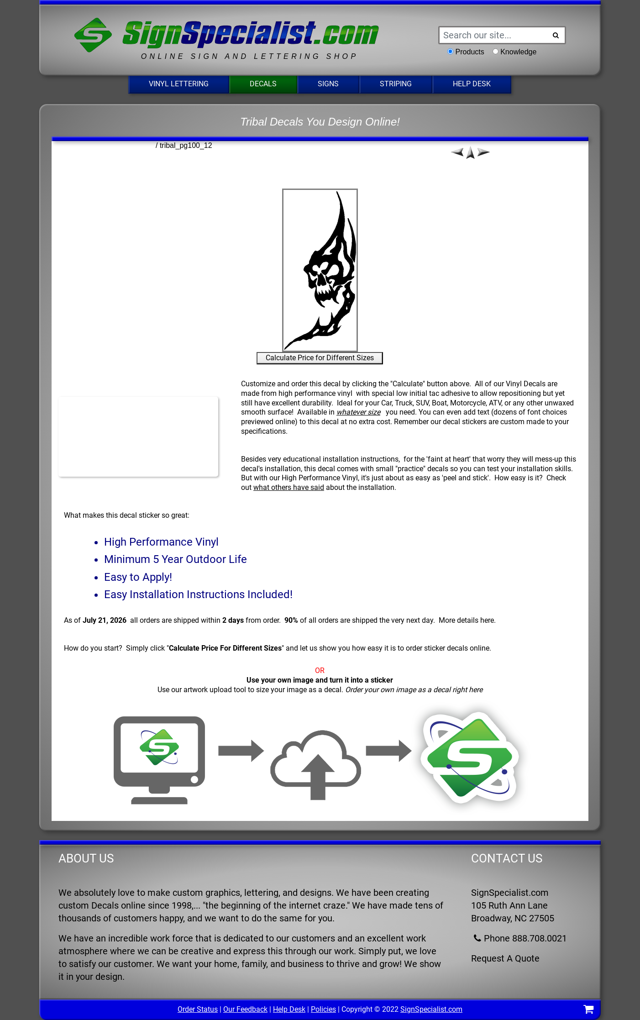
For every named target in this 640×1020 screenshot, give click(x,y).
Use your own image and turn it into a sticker (320, 680)
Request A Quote (505, 958)
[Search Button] (556, 35)
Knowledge (518, 52)
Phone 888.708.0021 (519, 938)
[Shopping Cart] (588, 1010)
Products (470, 52)
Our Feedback (245, 1009)
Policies (323, 1009)
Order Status (198, 1009)
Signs (328, 83)
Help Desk (472, 83)
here (487, 620)
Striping (396, 83)
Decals (263, 83)
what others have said (288, 487)
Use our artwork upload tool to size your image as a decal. (320, 689)
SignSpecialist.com (431, 1009)
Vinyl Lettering (179, 83)
